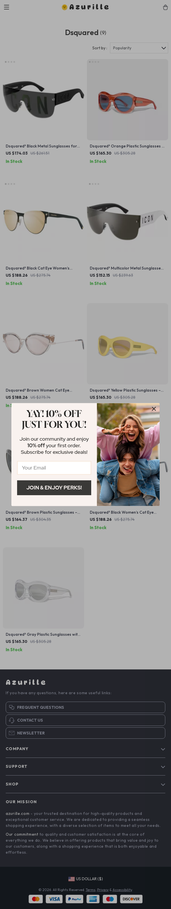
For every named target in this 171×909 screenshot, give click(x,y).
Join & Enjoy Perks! (54, 487)
